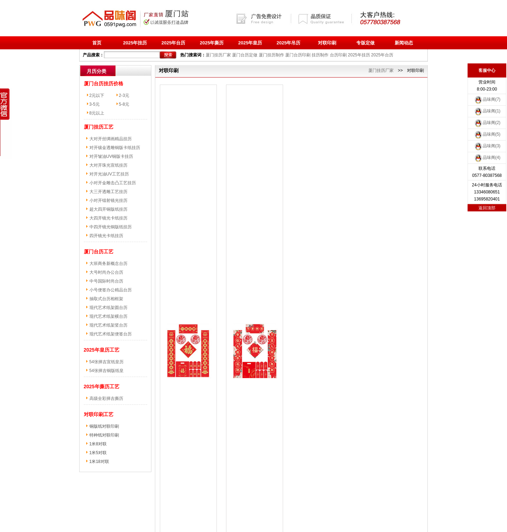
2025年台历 (174, 42)
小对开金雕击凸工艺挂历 (112, 182)
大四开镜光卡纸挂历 (108, 218)
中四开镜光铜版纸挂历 (110, 226)
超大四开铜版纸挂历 (108, 209)
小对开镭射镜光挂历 (108, 200)
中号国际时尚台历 (106, 281)
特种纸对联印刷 (104, 435)
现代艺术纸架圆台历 (108, 307)
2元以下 (97, 95)
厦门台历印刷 (298, 54)
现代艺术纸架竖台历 (108, 325)
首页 (96, 42)
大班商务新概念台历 (108, 263)
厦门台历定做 (244, 54)
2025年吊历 (289, 42)
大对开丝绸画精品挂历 (110, 138)
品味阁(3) (487, 145)
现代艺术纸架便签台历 (110, 334)
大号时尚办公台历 (106, 272)
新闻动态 (404, 42)
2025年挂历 (135, 42)
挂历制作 (320, 54)
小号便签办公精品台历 (110, 289)
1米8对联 (98, 443)
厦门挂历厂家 (218, 54)
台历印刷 (338, 54)
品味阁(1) (487, 111)
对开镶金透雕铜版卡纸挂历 (114, 147)
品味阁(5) (487, 134)
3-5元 (94, 104)
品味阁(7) (487, 99)
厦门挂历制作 (271, 54)
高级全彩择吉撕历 (106, 398)
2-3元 (124, 95)
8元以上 (97, 113)
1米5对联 (98, 452)
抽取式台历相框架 (106, 298)
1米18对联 (99, 461)
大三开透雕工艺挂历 (108, 191)
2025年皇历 (250, 42)
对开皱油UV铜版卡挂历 (111, 156)
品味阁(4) (487, 157)
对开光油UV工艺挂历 (109, 174)
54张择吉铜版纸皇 (106, 370)
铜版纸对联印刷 (104, 426)
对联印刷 (327, 42)
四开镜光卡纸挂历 (106, 235)
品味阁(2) (487, 122)
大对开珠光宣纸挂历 (108, 165)
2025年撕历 (212, 42)
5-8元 (124, 104)
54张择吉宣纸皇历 (106, 361)
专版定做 (365, 42)
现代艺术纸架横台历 (108, 316)
